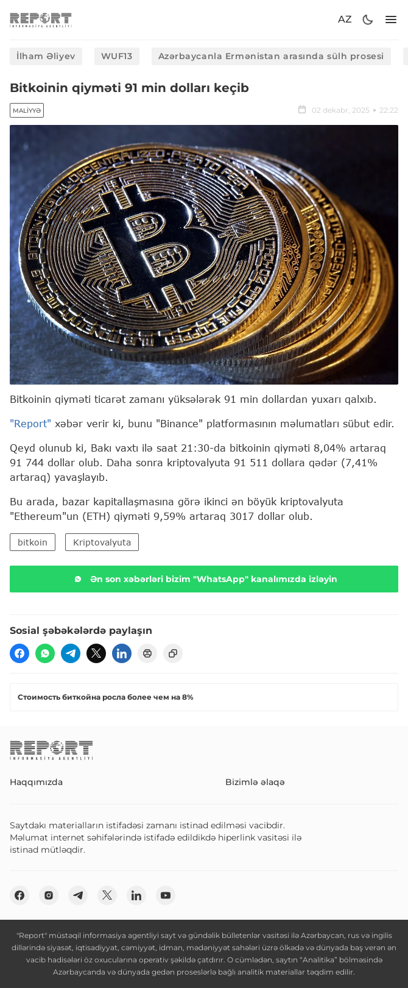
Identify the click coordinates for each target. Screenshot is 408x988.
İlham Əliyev (46, 56)
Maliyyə (27, 111)
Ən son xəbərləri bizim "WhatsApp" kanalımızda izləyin (204, 579)
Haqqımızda (36, 782)
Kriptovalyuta (102, 542)
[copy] (173, 653)
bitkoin (32, 542)
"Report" (30, 423)
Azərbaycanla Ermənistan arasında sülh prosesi (271, 56)
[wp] (45, 653)
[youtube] (165, 895)
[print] (147, 653)
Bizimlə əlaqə (255, 782)
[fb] (19, 653)
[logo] (41, 19)
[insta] (48, 895)
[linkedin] (122, 653)
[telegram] (70, 653)
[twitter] (96, 653)
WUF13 (117, 56)
